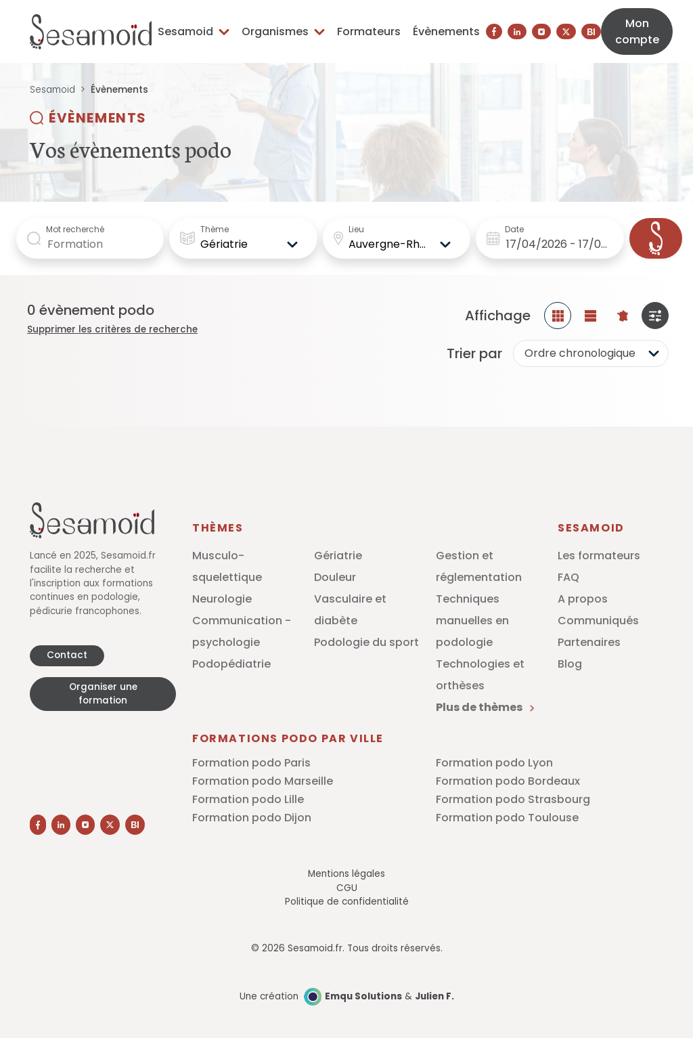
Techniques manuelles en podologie (472, 620)
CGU (346, 888)
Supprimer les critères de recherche (112, 329)
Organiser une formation (103, 693)
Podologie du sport (366, 642)
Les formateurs (599, 555)
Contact (67, 655)
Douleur (335, 577)
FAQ (568, 577)
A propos (583, 599)
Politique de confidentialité (347, 901)
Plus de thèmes (485, 707)
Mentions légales (346, 873)
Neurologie (222, 599)
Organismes (283, 31)
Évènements (446, 31)
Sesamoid (193, 31)
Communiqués (598, 620)
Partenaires (589, 642)
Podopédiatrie (231, 664)
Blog (570, 664)
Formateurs (369, 31)
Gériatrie (338, 555)
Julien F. (434, 996)
